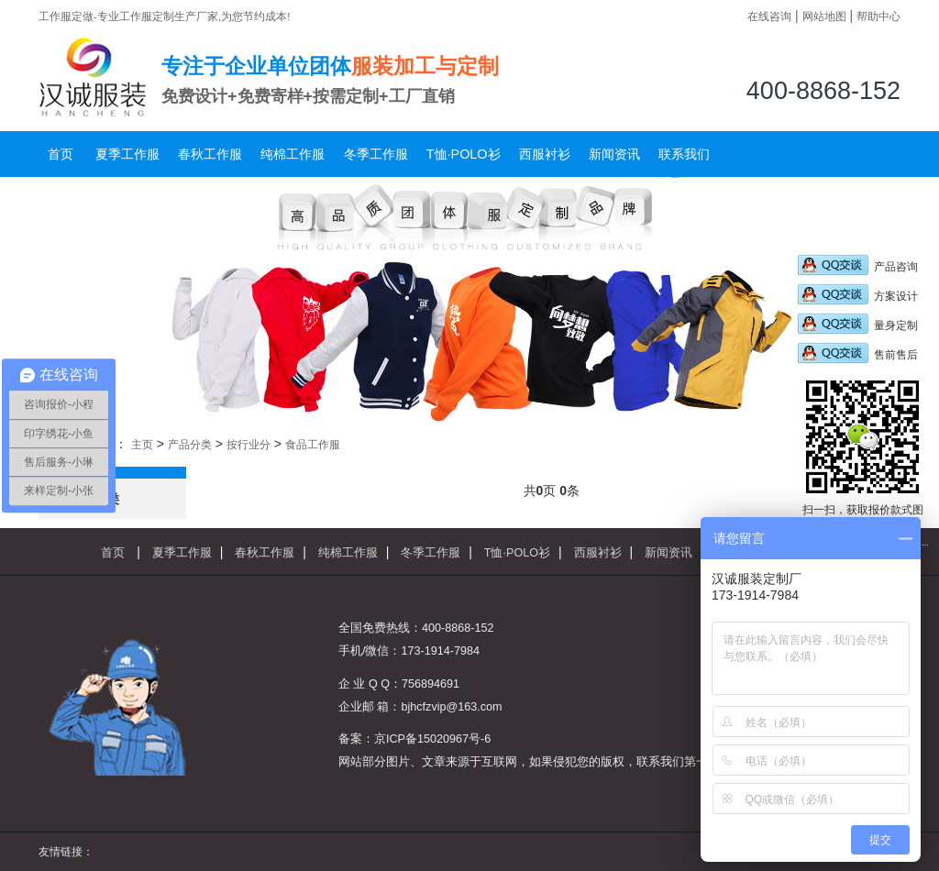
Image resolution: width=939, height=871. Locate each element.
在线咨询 (769, 16)
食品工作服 (312, 444)
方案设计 (857, 296)
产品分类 (190, 444)
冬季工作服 (376, 154)
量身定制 (857, 325)
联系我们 (684, 154)
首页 (60, 154)
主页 (142, 444)
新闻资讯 (614, 154)
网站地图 (824, 16)
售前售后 (857, 354)
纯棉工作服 (292, 154)
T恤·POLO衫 (463, 154)
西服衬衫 (544, 154)
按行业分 (248, 444)
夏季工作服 (127, 154)
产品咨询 (857, 266)
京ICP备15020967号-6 (432, 739)
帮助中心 (878, 16)
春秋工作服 (210, 154)
